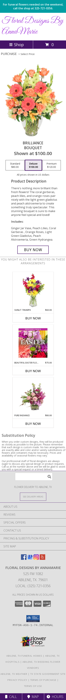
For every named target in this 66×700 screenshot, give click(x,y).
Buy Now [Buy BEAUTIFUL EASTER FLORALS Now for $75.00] (33, 371)
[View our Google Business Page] (30, 559)
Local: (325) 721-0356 (33, 586)
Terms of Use (33, 686)
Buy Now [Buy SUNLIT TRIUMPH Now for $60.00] (33, 318)
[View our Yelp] (42, 559)
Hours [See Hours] (55, 696)
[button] (33, 618)
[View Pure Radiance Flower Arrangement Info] (33, 396)
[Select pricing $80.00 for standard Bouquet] (15, 165)
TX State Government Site (47, 673)
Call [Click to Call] (11, 696)
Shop (16, 44)
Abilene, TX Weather (14, 673)
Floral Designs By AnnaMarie (33, 26)
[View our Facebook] (24, 559)
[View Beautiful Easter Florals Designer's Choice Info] (33, 343)
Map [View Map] (33, 696)
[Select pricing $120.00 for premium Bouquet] (51, 165)
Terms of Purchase (43, 680)
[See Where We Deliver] (33, 496)
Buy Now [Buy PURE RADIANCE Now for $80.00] (33, 423)
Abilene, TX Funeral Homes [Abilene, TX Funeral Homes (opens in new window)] (24, 655)
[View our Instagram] (36, 559)
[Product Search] (33, 476)
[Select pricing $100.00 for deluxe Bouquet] (33, 165)
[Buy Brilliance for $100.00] (33, 250)
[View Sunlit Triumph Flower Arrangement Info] (33, 290)
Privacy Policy (17, 680)
